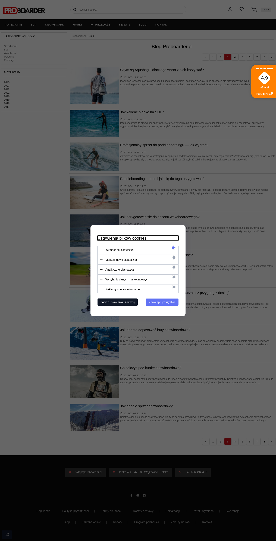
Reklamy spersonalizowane (122, 289)
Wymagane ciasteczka (119, 249)
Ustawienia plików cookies (122, 238)
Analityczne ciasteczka (119, 269)
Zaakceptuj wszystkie (162, 301)
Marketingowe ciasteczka (121, 259)
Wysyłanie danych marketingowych (127, 279)
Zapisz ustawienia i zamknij (118, 301)
